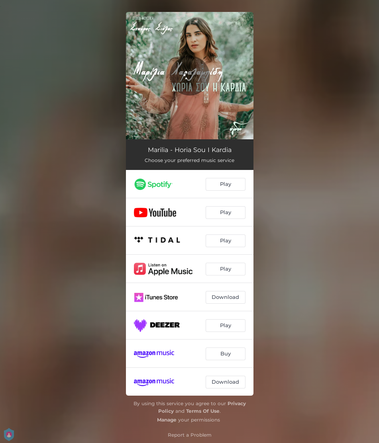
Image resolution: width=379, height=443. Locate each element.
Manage (167, 420)
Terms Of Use (203, 411)
